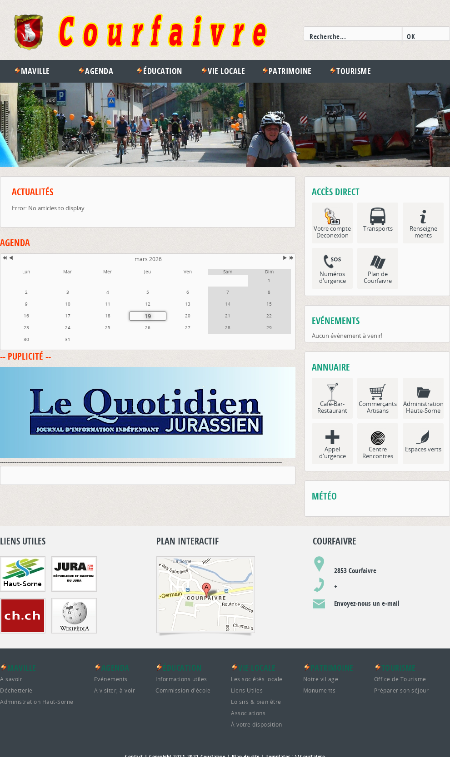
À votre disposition (256, 724)
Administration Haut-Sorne (37, 701)
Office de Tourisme (400, 679)
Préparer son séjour (401, 690)
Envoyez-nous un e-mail (367, 603)
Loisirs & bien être (256, 701)
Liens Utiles (247, 690)
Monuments (319, 690)
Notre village (321, 679)
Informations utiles (181, 679)
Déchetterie (16, 690)
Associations (248, 713)
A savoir (11, 679)
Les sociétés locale (257, 679)
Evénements (111, 679)
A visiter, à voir (114, 690)
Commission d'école (182, 690)
